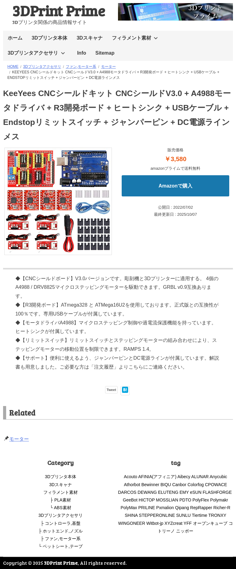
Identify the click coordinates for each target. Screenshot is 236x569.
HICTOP (147, 499)
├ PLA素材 (60, 499)
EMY (184, 492)
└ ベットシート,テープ (60, 546)
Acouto (130, 476)
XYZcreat (173, 523)
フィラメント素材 (131, 38)
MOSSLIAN (167, 499)
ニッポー (184, 530)
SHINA (131, 515)
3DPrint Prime (58, 10)
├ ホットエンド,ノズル (60, 530)
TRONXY (217, 515)
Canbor (179, 484)
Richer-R (221, 507)
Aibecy (183, 476)
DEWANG (147, 492)
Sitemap (104, 53)
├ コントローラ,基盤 (61, 523)
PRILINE (146, 507)
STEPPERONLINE (157, 515)
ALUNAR (200, 476)
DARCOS (127, 492)
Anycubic (218, 476)
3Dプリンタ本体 (49, 38)
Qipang (182, 507)
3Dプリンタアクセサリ (33, 53)
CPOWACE (216, 484)
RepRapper (201, 507)
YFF (187, 523)
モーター (19, 439)
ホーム (15, 38)
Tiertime (199, 515)
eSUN (195, 492)
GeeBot (130, 499)
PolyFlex (200, 499)
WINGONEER (131, 523)
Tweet (111, 390)
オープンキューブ (210, 523)
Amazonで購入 (175, 185)
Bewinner (150, 484)
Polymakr (219, 499)
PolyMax (128, 507)
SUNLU (183, 515)
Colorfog (195, 484)
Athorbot (132, 484)
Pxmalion (165, 507)
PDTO (185, 499)
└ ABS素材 (60, 507)
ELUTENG (168, 492)
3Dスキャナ (89, 38)
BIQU (165, 484)
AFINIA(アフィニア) (157, 476)
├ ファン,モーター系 (61, 538)
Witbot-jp (154, 523)
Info (81, 53)
